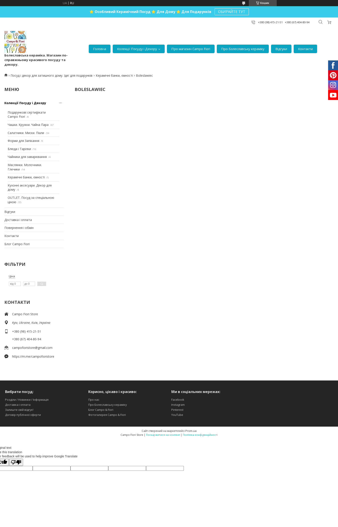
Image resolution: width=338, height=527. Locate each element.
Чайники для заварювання (27, 157)
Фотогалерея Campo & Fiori (107, 415)
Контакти (305, 49)
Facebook (177, 400)
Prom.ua (191, 431)
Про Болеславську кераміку (242, 49)
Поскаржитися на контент (163, 435)
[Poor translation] (16, 462)
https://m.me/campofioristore (33, 356)
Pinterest (177, 410)
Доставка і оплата (18, 220)
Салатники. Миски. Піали (26, 133)
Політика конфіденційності (200, 435)
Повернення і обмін (19, 228)
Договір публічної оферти (23, 415)
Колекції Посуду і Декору (137, 49)
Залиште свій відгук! (19, 410)
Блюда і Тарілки (19, 149)
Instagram (178, 405)
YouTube (177, 415)
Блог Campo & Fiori (100, 410)
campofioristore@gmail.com (32, 348)
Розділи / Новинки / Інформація (27, 400)
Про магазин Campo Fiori (190, 49)
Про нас (93, 400)
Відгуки (281, 49)
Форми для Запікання (23, 141)
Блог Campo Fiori (17, 244)
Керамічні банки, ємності (114, 75)
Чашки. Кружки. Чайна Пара (28, 125)
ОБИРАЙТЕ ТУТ (231, 11)
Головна (99, 49)
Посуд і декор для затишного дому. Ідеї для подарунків (51, 75)
